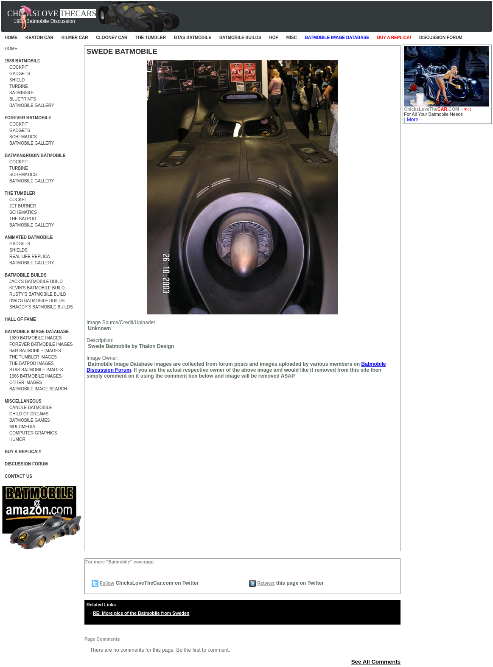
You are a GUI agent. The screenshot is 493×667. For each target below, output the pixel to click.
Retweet (266, 583)
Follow (107, 583)
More (412, 120)
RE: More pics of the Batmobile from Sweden (141, 613)
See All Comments (376, 662)
